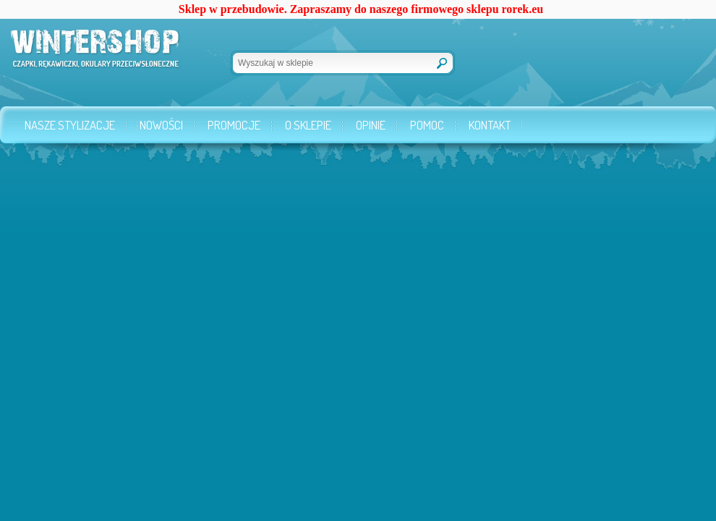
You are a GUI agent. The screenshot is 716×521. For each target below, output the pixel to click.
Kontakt (490, 124)
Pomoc (427, 124)
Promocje (234, 124)
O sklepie (308, 124)
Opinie (370, 124)
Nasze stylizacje (70, 124)
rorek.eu (523, 9)
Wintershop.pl (74, 55)
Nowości (161, 124)
